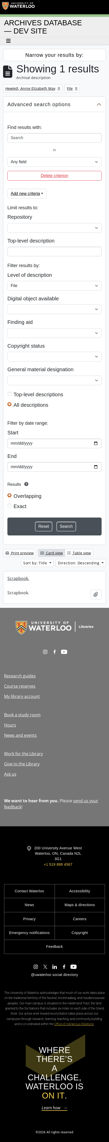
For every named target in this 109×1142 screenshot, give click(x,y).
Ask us (10, 774)
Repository (19, 217)
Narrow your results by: (54, 55)
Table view (79, 553)
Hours (10, 725)
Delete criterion (54, 175)
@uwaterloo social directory (54, 975)
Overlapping (27, 496)
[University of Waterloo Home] (18, 7)
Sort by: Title (36, 563)
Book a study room (22, 715)
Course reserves (19, 686)
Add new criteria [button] (25, 193)
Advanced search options (39, 104)
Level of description (29, 275)
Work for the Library (23, 753)
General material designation (40, 369)
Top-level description (31, 241)
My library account (22, 696)
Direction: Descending (79, 563)
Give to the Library (22, 764)
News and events (20, 735)
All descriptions (31, 405)
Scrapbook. (18, 578)
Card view (51, 553)
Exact (20, 506)
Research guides (20, 676)
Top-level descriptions (38, 394)
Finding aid (20, 322)
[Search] (54, 138)
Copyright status (26, 346)
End (12, 456)
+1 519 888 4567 (58, 864)
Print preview (19, 553)
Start (12, 432)
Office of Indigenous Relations (74, 1024)
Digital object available (33, 298)
